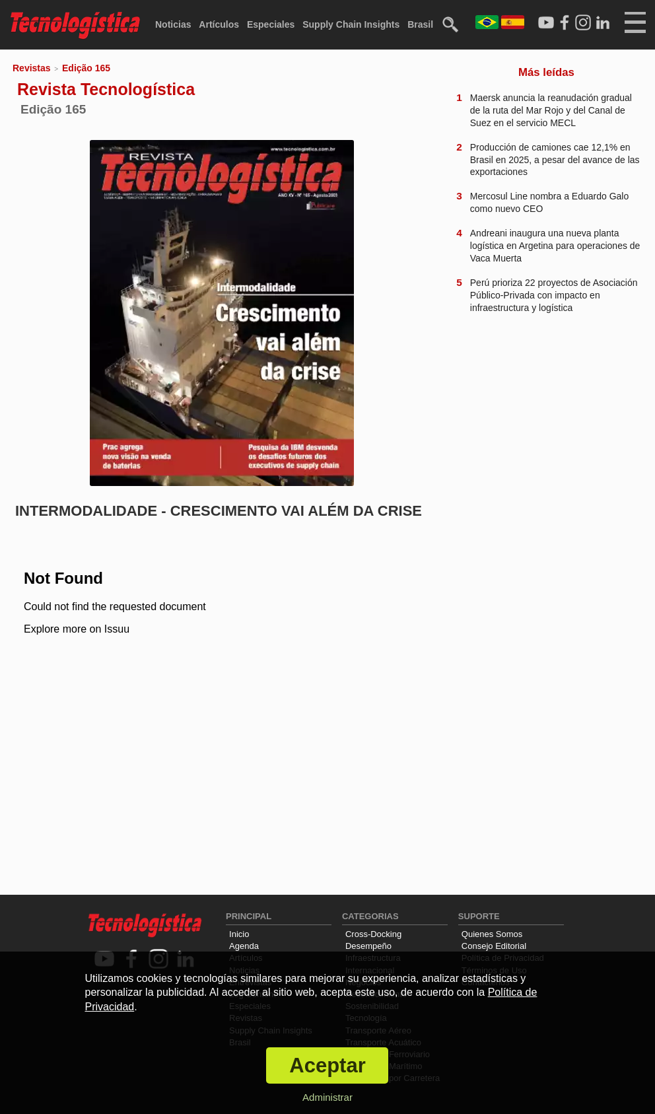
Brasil (420, 24)
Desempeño (368, 946)
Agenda (244, 946)
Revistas (32, 68)
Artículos (219, 24)
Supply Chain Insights (350, 24)
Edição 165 (86, 68)
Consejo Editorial (494, 946)
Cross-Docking (373, 934)
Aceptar (327, 1065)
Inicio (239, 934)
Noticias (173, 24)
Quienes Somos (492, 934)
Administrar (327, 1097)
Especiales (270, 24)
